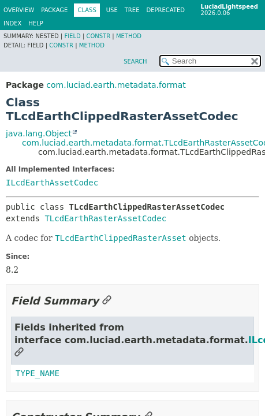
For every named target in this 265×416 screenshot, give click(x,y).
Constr (98, 36)
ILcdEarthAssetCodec (52, 182)
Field (72, 36)
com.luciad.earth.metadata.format (115, 85)
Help (35, 23)
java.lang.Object (39, 133)
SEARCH (135, 61)
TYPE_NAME (37, 373)
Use (112, 10)
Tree (132, 10)
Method (128, 36)
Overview (18, 10)
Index (12, 23)
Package (54, 10)
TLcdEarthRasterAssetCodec (105, 218)
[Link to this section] (106, 301)
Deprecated (165, 10)
